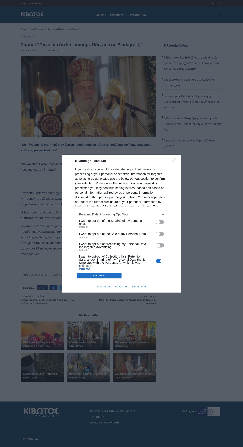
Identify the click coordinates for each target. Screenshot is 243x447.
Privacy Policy (139, 286)
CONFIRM (99, 275)
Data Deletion (103, 286)
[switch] (160, 222)
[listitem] (121, 214)
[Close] (175, 161)
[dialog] (121, 224)
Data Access (121, 286)
